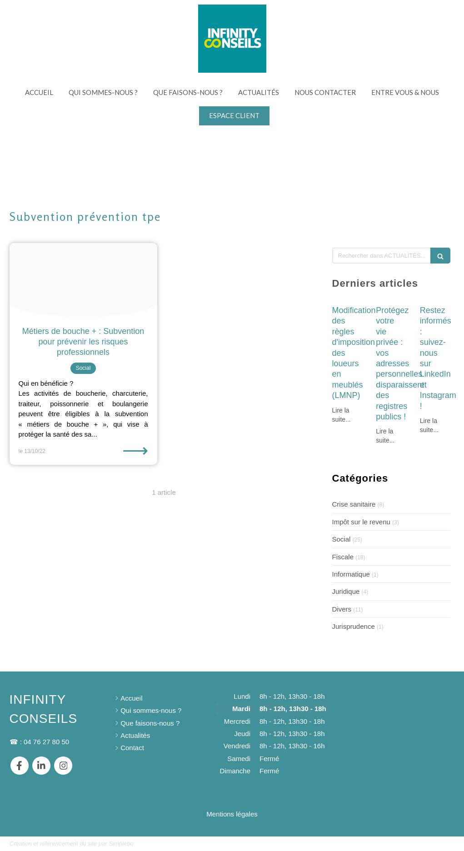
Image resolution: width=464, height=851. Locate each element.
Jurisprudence (353, 626)
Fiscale (343, 557)
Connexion (438, 843)
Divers (342, 609)
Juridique (346, 591)
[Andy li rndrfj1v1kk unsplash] (83, 280)
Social (341, 539)
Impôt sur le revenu (361, 522)
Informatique (351, 574)
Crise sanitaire (354, 504)
